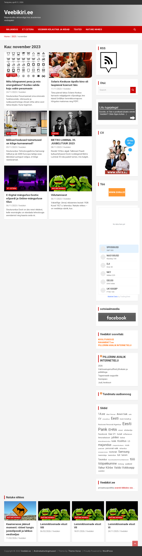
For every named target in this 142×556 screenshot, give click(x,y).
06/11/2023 (11, 205)
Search (133, 90)
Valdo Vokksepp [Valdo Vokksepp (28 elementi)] (124, 467)
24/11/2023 (11, 92)
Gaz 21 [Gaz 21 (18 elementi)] (112, 434)
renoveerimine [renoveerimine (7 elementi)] (103, 452)
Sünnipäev (102, 379)
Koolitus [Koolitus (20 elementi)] (121, 441)
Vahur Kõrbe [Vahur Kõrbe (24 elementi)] (105, 467)
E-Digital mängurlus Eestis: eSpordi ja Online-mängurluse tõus (24, 198)
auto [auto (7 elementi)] (130, 414)
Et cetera (28, 29)
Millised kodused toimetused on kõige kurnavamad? (23, 141)
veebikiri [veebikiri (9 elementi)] (101, 471)
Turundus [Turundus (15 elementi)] (102, 459)
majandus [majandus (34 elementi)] (104, 445)
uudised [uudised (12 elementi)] (128, 464)
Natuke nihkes (94, 29)
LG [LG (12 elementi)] (129, 441)
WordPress (108, 551)
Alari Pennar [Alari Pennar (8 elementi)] (111, 414)
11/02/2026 (11, 538)
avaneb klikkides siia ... (125, 488)
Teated (78, 29)
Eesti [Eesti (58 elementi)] (115, 418)
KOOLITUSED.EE (106, 339)
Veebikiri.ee (18, 12)
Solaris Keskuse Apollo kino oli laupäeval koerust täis (69, 83)
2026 (100, 366)
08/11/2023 (56, 147)
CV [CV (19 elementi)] (99, 418)
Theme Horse (74, 551)
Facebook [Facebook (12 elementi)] (102, 434)
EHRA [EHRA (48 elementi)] (112, 430)
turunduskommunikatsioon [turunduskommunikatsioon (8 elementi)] (118, 460)
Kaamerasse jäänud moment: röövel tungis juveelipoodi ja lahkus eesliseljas (20, 529)
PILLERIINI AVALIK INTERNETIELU (114, 345)
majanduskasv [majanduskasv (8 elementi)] (118, 445)
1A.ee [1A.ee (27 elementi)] (101, 414)
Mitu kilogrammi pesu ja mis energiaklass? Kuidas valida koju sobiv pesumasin (23, 85)
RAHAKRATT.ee (106, 342)
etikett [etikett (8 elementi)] (120, 430)
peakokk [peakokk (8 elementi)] (101, 448)
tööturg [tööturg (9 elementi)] (121, 464)
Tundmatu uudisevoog (117, 394)
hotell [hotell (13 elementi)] (119, 434)
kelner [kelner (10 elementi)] (122, 438)
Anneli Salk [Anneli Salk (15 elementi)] (122, 414)
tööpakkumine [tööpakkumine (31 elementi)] (107, 463)
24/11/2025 (113, 531)
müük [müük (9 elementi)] (127, 445)
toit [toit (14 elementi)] (118, 455)
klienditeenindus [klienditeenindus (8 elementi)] (104, 441)
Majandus (12, 29)
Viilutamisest (59, 195)
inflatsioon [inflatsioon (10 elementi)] (127, 434)
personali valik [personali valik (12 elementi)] (112, 448)
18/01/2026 (79, 531)
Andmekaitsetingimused (45, 551)
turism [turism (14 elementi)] (124, 455)
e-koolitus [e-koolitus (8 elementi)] (106, 419)
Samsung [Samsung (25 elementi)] (123, 451)
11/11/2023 (56, 89)
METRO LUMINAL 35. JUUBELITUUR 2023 (63, 141)
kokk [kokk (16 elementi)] (114, 441)
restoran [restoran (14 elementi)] (113, 452)
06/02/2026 (45, 531)
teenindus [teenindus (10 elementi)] (112, 455)
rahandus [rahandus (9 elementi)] (123, 448)
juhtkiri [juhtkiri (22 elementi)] (115, 437)
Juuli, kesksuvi (104, 382)
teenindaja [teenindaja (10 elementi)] (102, 455)
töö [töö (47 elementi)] (132, 459)
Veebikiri (22, 92)
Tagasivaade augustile (108, 375)
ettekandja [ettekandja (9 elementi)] (128, 430)
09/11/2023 (11, 147)
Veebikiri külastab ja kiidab (53, 29)
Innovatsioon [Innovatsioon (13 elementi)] (104, 437)
